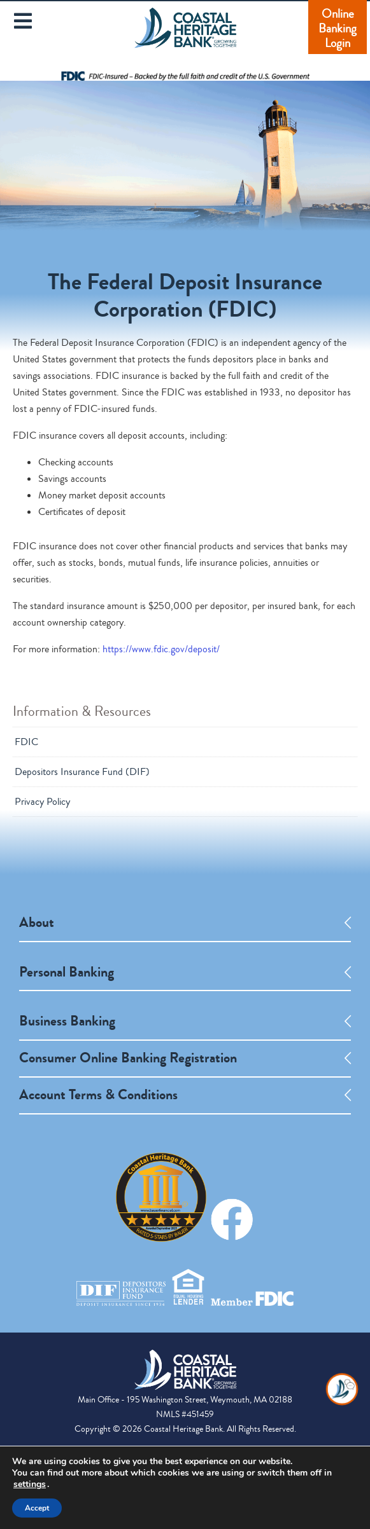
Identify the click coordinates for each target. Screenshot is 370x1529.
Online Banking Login (337, 28)
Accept (37, 1508)
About (36, 922)
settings (29, 1484)
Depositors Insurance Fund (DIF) (82, 772)
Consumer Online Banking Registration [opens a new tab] (128, 1058)
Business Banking (67, 1021)
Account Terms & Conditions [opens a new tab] (98, 1095)
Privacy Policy (42, 802)
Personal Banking (66, 972)
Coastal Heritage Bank (185, 36)
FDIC (26, 742)
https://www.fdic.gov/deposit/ (161, 649)
